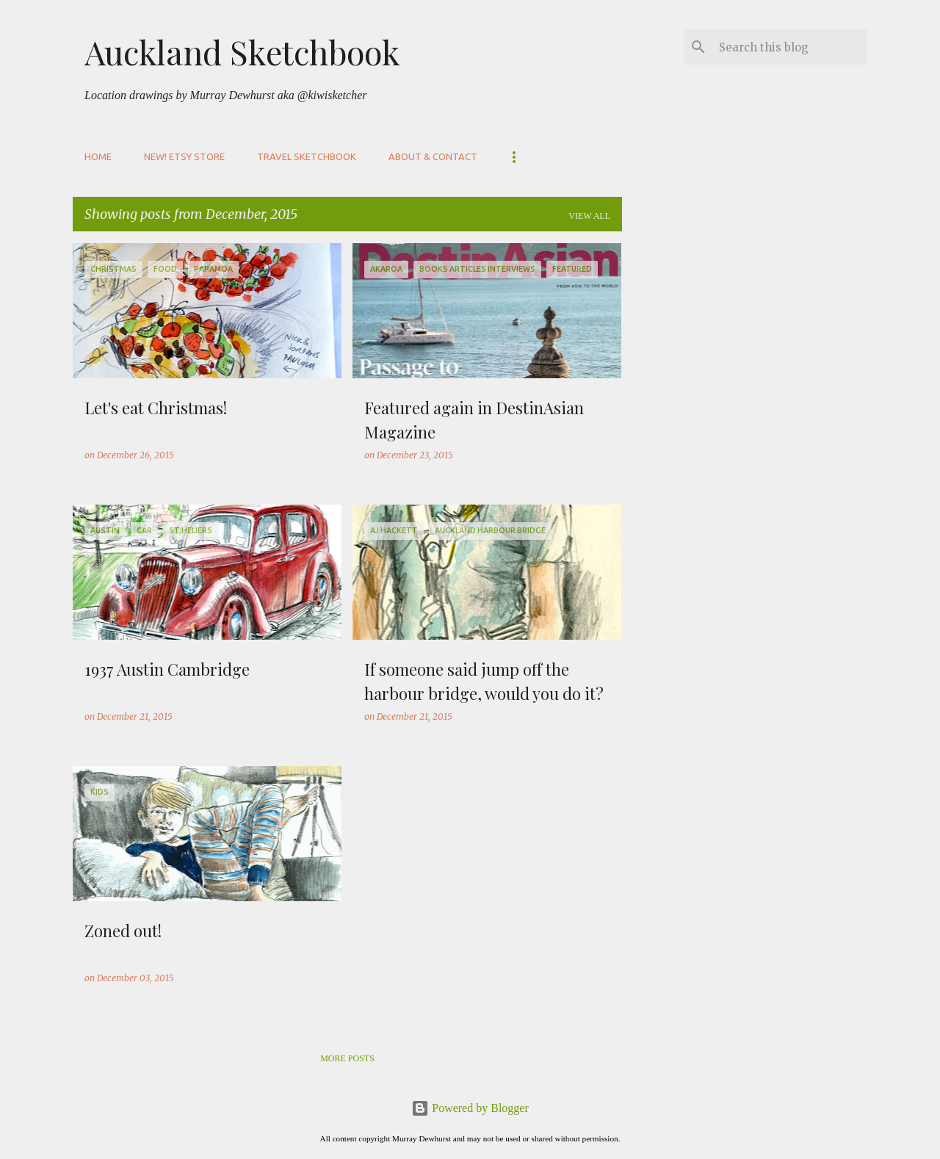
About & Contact (432, 156)
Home (98, 156)
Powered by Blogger (470, 1108)
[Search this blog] (790, 47)
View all (589, 216)
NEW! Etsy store (184, 156)
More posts (347, 1058)
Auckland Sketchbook (242, 51)
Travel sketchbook (306, 156)
